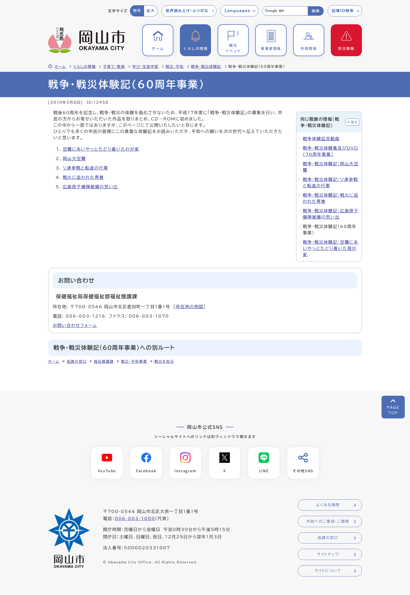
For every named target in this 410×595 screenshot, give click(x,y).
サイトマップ (328, 554)
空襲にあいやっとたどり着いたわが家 (101, 149)
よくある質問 (328, 505)
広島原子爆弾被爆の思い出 (90, 187)
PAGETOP (393, 410)
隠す (354, 122)
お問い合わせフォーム (75, 325)
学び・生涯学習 (145, 66)
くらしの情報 (84, 66)
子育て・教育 (114, 66)
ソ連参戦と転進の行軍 (85, 168)
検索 (316, 11)
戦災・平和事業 (134, 361)
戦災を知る (164, 361)
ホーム (60, 66)
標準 (137, 11)
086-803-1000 (135, 519)
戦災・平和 (175, 66)
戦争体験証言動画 (321, 139)
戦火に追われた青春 (83, 177)
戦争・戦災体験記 (206, 66)
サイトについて (328, 571)
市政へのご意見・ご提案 (327, 521)
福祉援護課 (104, 361)
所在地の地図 (189, 307)
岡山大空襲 (74, 158)
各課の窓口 (77, 361)
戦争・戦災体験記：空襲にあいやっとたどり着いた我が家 (330, 248)
